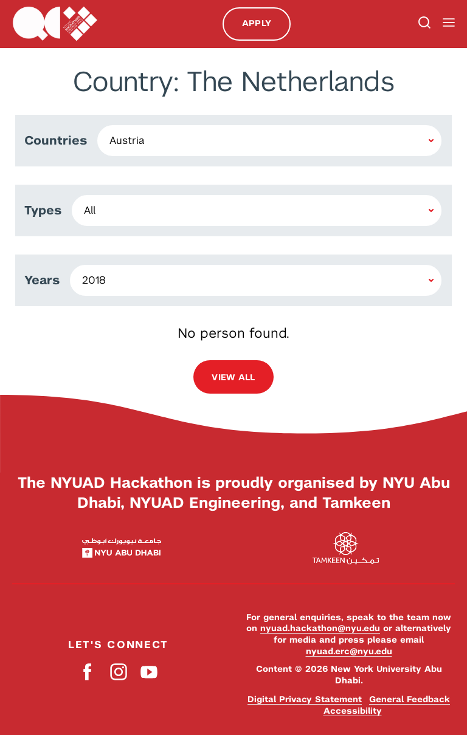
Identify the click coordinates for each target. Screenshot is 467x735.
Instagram (118, 671)
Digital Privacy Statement (304, 699)
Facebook (88, 671)
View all (233, 377)
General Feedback (409, 699)
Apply (256, 23)
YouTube (148, 671)
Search (423, 24)
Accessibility (352, 710)
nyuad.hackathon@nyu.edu (320, 628)
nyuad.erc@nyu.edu (349, 651)
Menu (449, 22)
